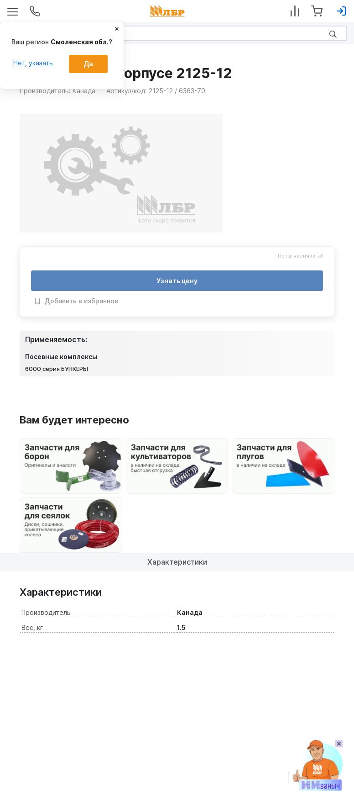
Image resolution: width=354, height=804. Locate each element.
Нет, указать (33, 63)
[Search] (177, 33)
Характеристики (177, 561)
